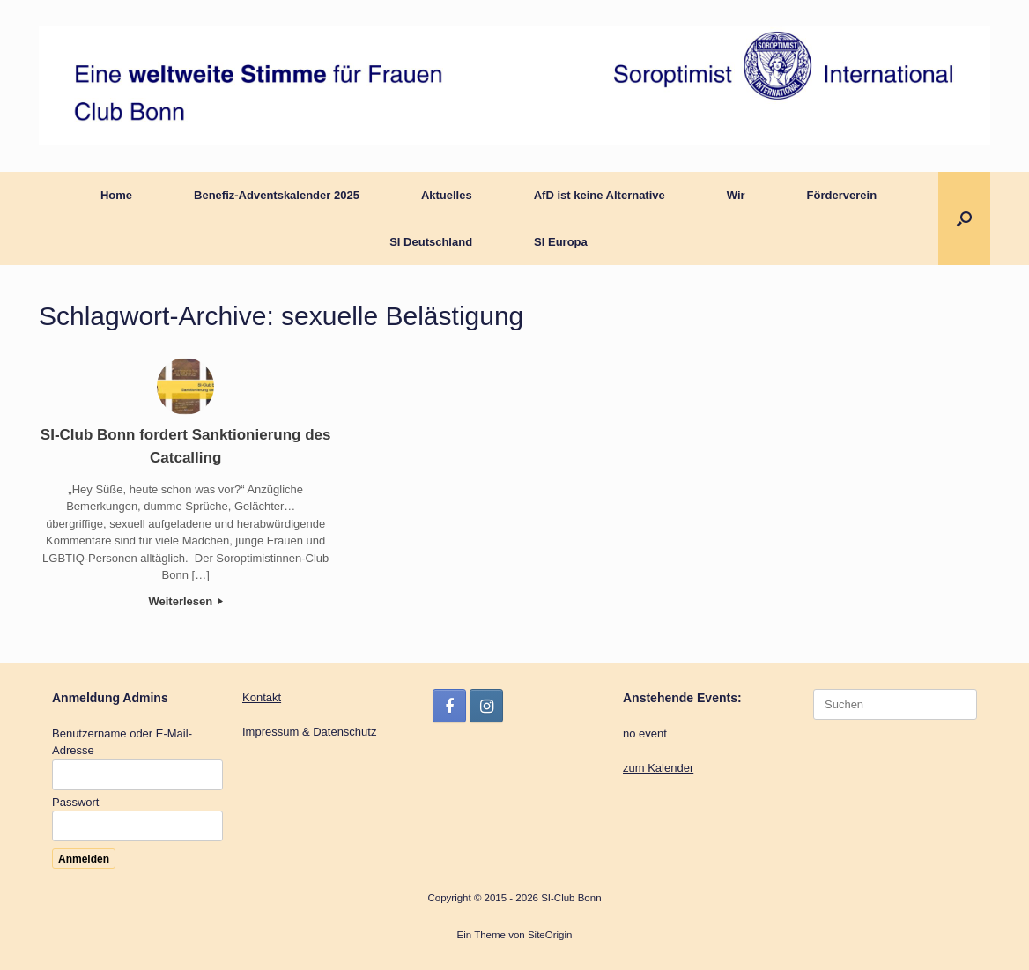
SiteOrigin (550, 934)
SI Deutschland (430, 241)
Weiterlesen (185, 601)
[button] (964, 218)
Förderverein (842, 195)
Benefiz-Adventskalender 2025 (276, 195)
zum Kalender (658, 767)
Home (116, 195)
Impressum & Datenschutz (309, 731)
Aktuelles (446, 195)
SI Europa (561, 241)
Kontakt (261, 697)
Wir (736, 195)
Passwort (75, 802)
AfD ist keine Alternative (599, 195)
